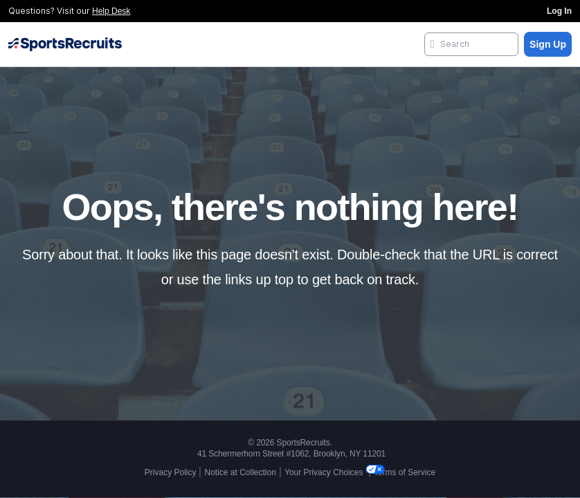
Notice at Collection (239, 472)
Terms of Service (404, 472)
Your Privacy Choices (324, 472)
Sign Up (547, 44)
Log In (559, 11)
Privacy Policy (171, 472)
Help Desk (111, 11)
